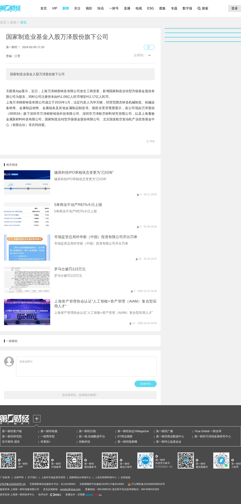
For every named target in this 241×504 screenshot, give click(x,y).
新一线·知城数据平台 (92, 436)
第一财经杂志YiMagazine (133, 431)
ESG (150, 8)
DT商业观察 (125, 436)
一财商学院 (48, 436)
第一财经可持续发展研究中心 (212, 436)
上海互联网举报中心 (106, 477)
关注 (77, 8)
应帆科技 (84, 441)
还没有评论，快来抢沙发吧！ (80, 395)
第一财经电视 (49, 431)
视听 (89, 8)
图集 (162, 8)
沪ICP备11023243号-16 (13, 484)
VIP (54, 8)
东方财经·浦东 (11, 441)
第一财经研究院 (12, 436)
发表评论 (145, 383)
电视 (139, 8)
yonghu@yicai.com (70, 489)
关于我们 (32, 477)
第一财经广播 (164, 431)
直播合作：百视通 (75, 494)
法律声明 (18, 477)
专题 (174, 8)
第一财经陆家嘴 (127, 441)
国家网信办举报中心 (80, 477)
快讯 (100, 8)
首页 (43, 8)
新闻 (65, 8)
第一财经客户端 (12, 431)
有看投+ (46, 441)
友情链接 (125, 477)
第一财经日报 (87, 431)
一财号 (114, 8)
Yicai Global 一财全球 (207, 431)
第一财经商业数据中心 (170, 436)
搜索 (205, 8)
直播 (127, 8)
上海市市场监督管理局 (53, 477)
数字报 (187, 8)
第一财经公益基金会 (168, 441)
